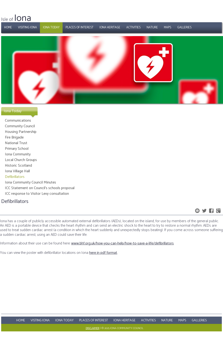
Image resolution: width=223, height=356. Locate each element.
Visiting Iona (27, 27)
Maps (167, 27)
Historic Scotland (18, 165)
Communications (18, 120)
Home (8, 27)
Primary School (16, 149)
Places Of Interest (93, 320)
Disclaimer (92, 328)
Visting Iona (40, 320)
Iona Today (51, 27)
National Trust (16, 143)
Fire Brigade (14, 137)
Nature (152, 27)
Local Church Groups (21, 160)
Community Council (20, 126)
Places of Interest (79, 27)
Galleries (184, 27)
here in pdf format (103, 253)
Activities (133, 27)
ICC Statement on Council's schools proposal (39, 188)
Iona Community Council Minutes (30, 182)
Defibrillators (15, 177)
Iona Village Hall (17, 171)
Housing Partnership (20, 132)
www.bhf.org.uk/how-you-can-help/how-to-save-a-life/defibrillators (122, 243)
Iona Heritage (109, 27)
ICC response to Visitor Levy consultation (37, 194)
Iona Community (18, 154)
